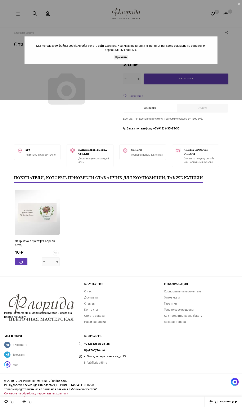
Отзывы (89, 303)
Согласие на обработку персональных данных (36, 393)
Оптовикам (172, 297)
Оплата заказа (94, 315)
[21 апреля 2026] (35, 243)
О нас (88, 291)
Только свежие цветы (179, 309)
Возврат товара (175, 321)
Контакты (91, 309)
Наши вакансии (95, 321)
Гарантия (170, 303)
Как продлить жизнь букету (183, 315)
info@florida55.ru (95, 362)
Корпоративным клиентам (182, 291)
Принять (121, 57)
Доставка (91, 297)
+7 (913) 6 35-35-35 (166, 128)
